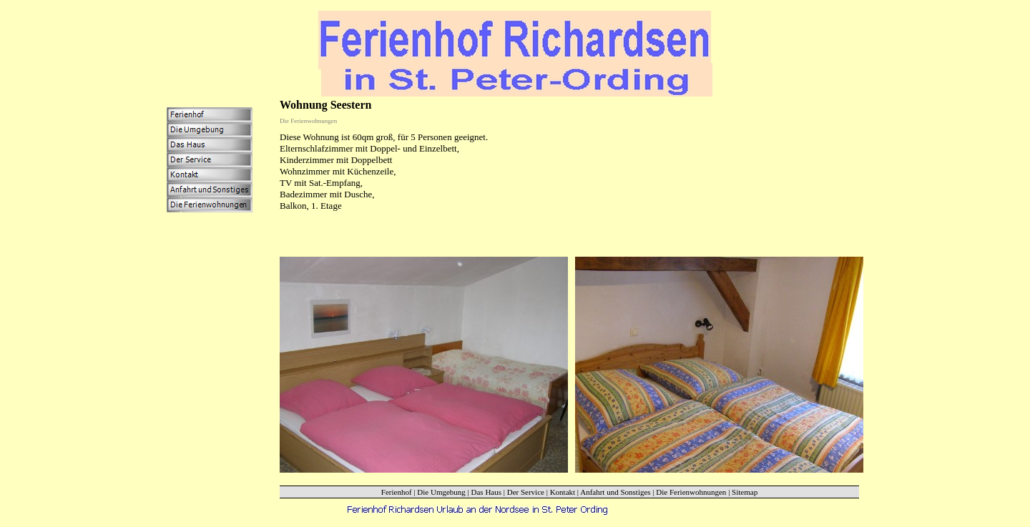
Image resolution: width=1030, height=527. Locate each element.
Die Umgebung (441, 492)
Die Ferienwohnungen (691, 492)
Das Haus (486, 492)
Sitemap (744, 492)
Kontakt (562, 492)
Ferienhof (396, 492)
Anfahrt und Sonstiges (615, 492)
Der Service (525, 492)
